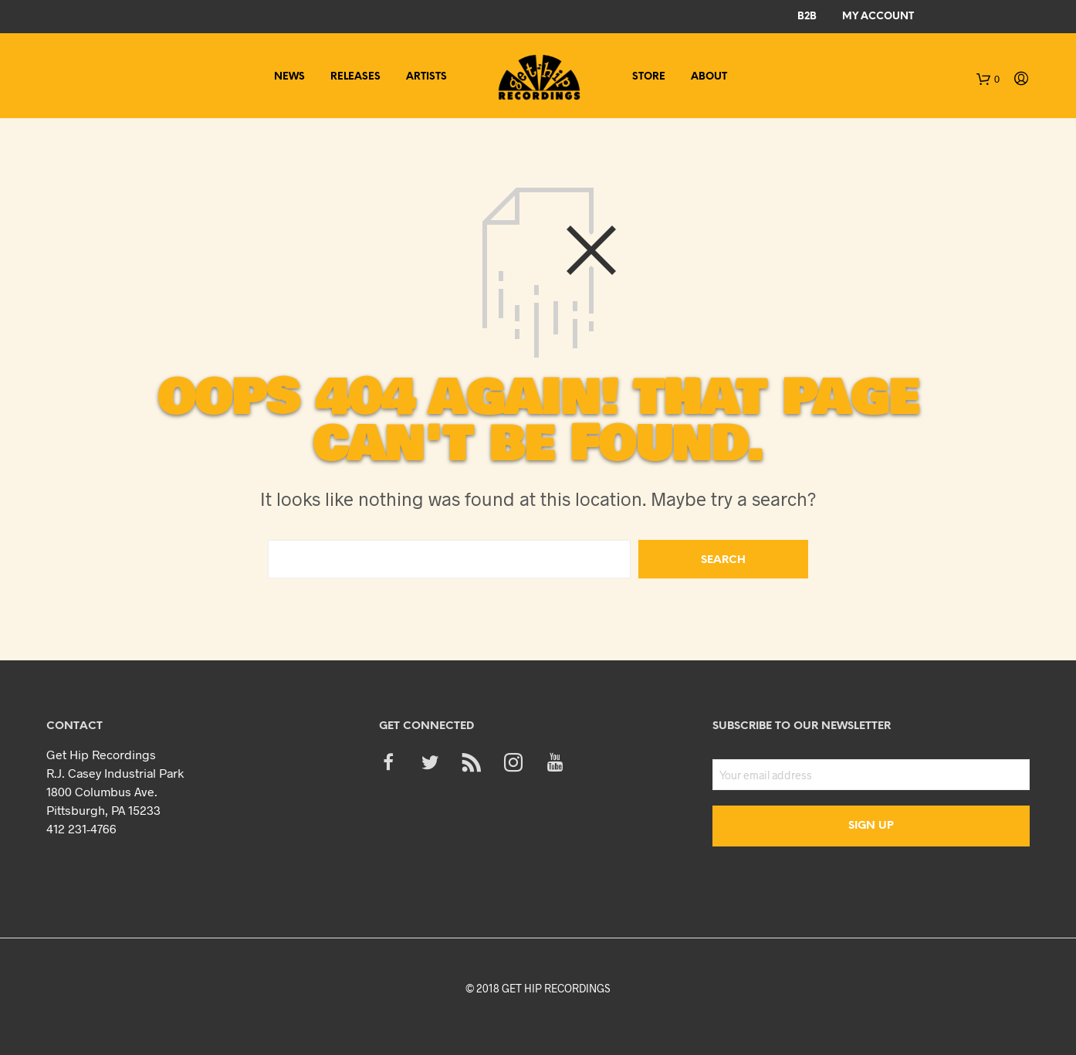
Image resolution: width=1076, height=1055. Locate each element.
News (289, 77)
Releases (355, 77)
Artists (426, 77)
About (709, 77)
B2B (807, 17)
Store (648, 77)
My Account (878, 17)
